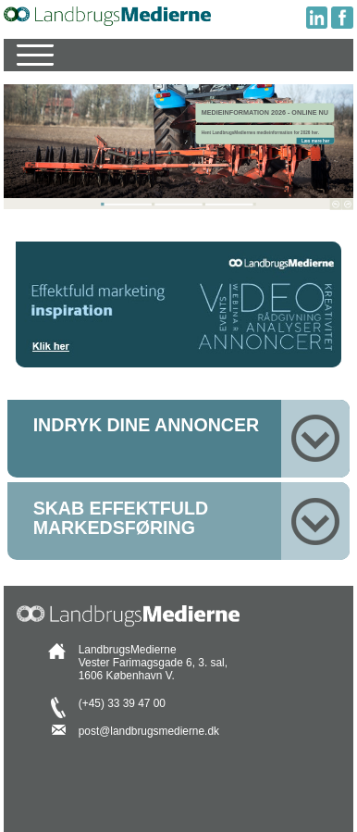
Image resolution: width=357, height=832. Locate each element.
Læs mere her (315, 140)
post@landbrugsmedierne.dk (149, 731)
